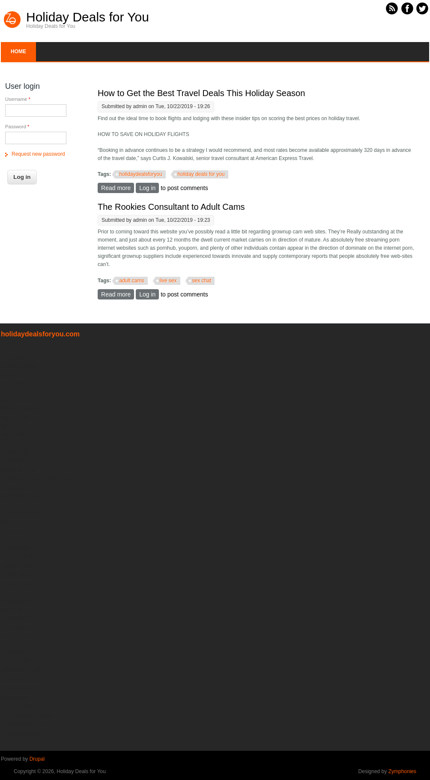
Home (18, 51)
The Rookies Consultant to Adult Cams (171, 207)
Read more (117, 187)
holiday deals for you (201, 174)
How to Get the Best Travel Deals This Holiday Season (201, 93)
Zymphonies (402, 771)
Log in (147, 187)
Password (17, 126)
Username (17, 99)
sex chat (202, 281)
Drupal (37, 759)
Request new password (38, 154)
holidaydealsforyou (140, 174)
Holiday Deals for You (87, 17)
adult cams (131, 281)
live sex (168, 281)
